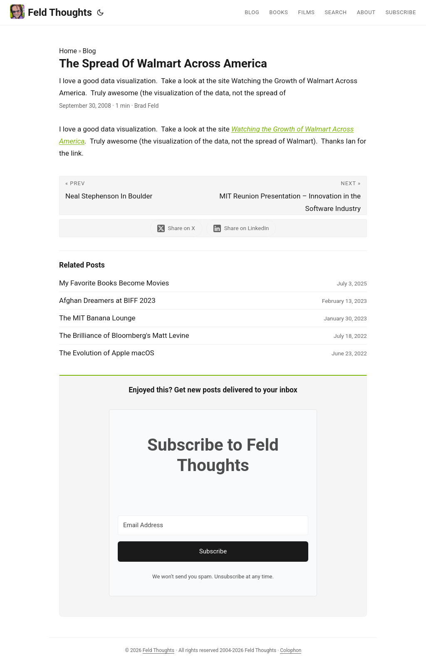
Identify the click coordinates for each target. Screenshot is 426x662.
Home (68, 51)
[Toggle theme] (100, 12)
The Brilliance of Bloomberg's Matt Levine (124, 335)
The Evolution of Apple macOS (106, 353)
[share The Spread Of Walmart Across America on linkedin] (241, 228)
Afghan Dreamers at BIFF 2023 (107, 300)
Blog (89, 51)
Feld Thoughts (51, 12)
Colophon (290, 650)
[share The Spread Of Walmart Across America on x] (176, 228)
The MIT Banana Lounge (97, 318)
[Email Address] (213, 525)
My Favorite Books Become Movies (114, 283)
